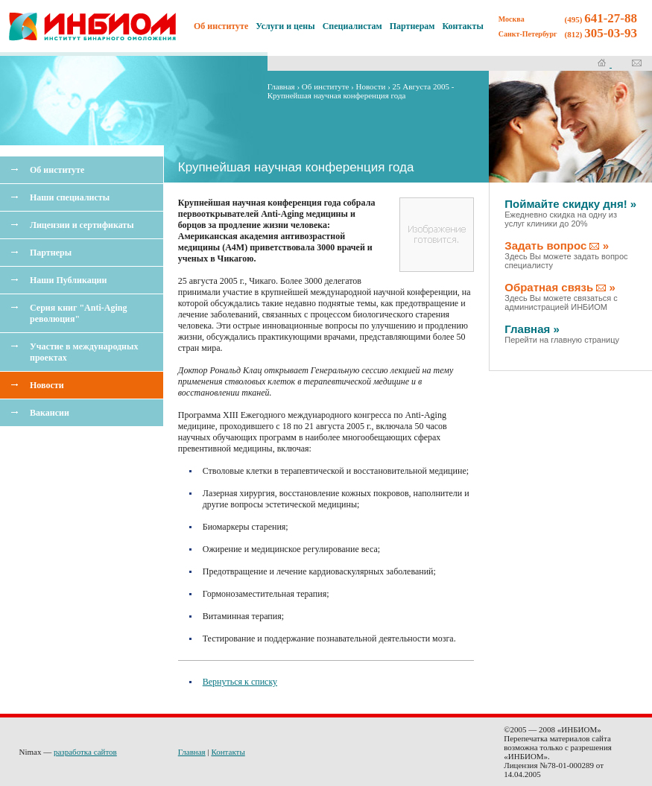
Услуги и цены (285, 26)
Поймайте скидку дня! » (570, 212)
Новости (47, 385)
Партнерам (412, 26)
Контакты (463, 26)
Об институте (57, 170)
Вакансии (49, 413)
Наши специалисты (70, 197)
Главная (281, 86)
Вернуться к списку (240, 681)
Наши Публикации (68, 280)
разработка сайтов (85, 751)
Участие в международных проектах (84, 352)
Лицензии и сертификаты (82, 225)
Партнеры (51, 252)
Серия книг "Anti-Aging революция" (78, 313)
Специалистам (352, 26)
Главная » (561, 333)
